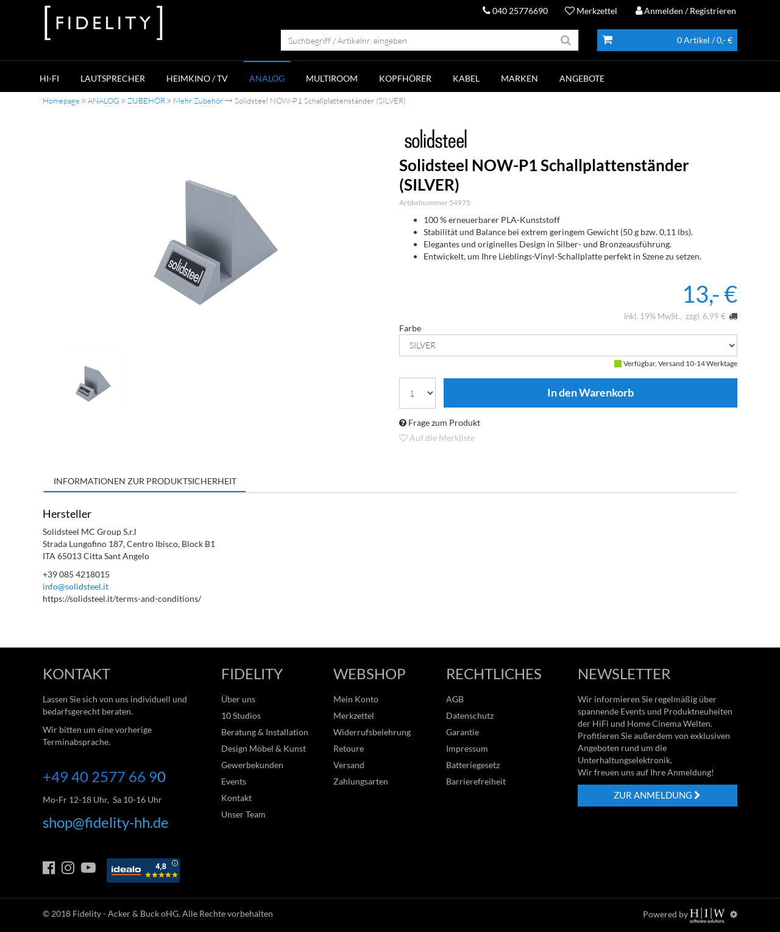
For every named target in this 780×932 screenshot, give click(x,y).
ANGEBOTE (581, 78)
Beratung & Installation (264, 732)
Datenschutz (470, 715)
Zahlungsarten (360, 781)
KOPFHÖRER (405, 78)
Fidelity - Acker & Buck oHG (126, 913)
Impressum (467, 748)
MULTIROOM (332, 78)
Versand (348, 765)
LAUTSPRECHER (112, 78)
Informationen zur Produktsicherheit (145, 481)
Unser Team (243, 814)
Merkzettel (591, 10)
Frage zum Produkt (439, 422)
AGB (455, 699)
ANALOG (267, 78)
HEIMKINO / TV (197, 78)
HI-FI (49, 78)
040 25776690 (515, 10)
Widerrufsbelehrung (372, 732)
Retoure (348, 748)
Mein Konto (355, 699)
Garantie (462, 732)
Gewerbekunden (252, 765)
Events (233, 781)
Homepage (61, 100)
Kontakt (236, 798)
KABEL (466, 78)
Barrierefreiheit (476, 781)
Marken (519, 78)
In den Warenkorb (590, 393)
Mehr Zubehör (198, 100)
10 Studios (241, 715)
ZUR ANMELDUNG (657, 794)
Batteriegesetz (473, 765)
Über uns (238, 699)
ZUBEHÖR (146, 100)
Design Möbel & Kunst (263, 748)
